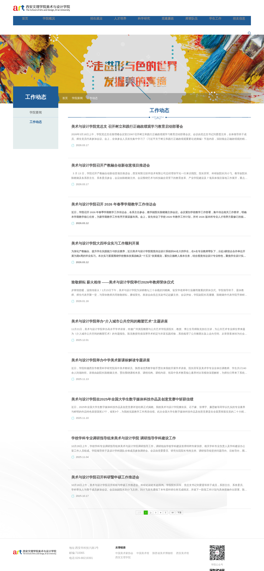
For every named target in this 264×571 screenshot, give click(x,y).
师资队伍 (200, 7)
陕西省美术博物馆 (162, 538)
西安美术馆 (182, 538)
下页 (179, 497)
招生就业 (131, 7)
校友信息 (235, 7)
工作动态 (36, 104)
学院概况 (96, 7)
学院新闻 (113, 7)
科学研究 (166, 7)
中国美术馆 (142, 538)
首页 (79, 7)
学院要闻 (36, 94)
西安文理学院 (123, 542)
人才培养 (148, 7)
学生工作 (218, 7)
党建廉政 (183, 7)
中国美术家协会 (124, 538)
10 (172, 497)
